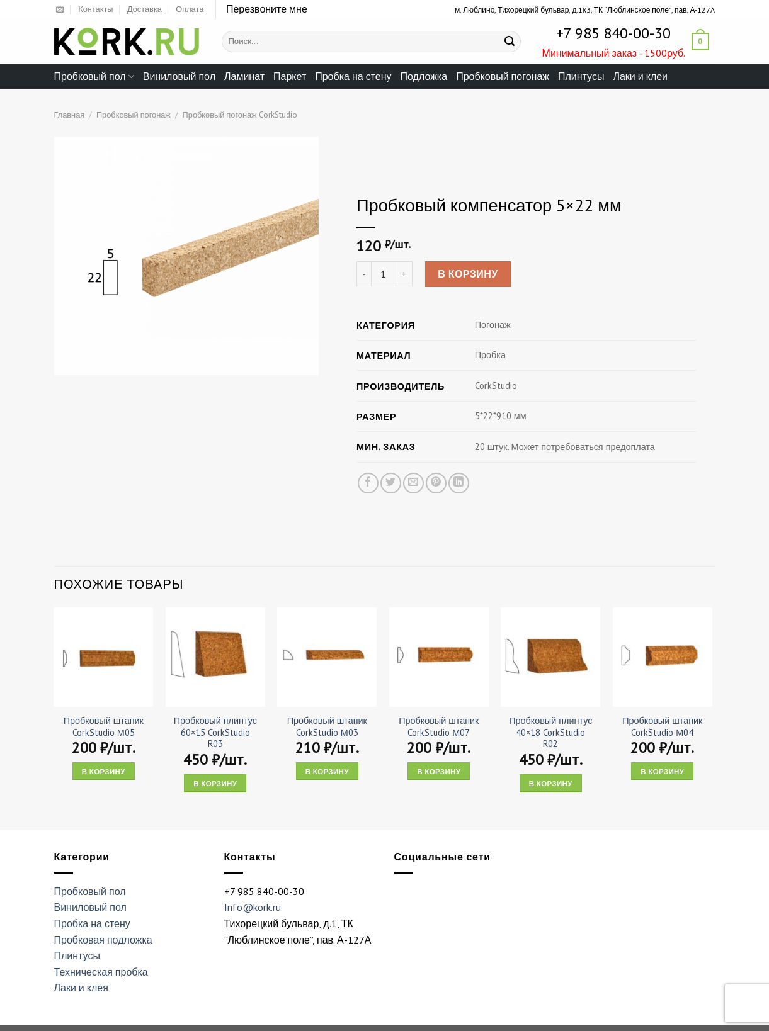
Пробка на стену (353, 76)
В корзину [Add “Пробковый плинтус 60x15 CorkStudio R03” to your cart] (215, 783)
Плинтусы (581, 76)
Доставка (144, 9)
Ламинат (244, 76)
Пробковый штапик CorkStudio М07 (439, 726)
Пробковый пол (94, 76)
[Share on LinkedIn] (458, 483)
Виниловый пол (179, 76)
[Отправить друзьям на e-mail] (412, 483)
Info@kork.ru (252, 907)
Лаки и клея (81, 987)
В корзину (468, 274)
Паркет (289, 76)
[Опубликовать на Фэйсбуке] (367, 483)
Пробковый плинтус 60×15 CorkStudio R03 (215, 732)
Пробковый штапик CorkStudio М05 (104, 726)
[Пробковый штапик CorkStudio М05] (103, 657)
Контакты (95, 9)
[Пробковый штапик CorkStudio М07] (439, 657)
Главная (69, 115)
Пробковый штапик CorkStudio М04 (662, 726)
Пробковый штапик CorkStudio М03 (327, 726)
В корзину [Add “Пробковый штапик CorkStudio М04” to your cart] (662, 771)
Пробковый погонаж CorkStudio (240, 115)
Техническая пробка (101, 972)
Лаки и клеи (640, 76)
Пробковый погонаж (502, 76)
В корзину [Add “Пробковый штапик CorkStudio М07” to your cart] (438, 771)
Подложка (424, 76)
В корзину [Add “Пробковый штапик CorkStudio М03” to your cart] (327, 771)
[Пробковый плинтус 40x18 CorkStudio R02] (550, 657)
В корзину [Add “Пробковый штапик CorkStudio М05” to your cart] (103, 771)
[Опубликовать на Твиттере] (390, 483)
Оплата (189, 9)
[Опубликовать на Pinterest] (435, 483)
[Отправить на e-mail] (60, 10)
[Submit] (509, 41)
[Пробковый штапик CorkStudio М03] (327, 657)
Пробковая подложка (103, 939)
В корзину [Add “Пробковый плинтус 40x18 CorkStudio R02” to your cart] (550, 783)
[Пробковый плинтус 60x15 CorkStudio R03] (215, 657)
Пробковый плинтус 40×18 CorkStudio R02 (550, 732)
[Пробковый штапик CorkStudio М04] (662, 657)
